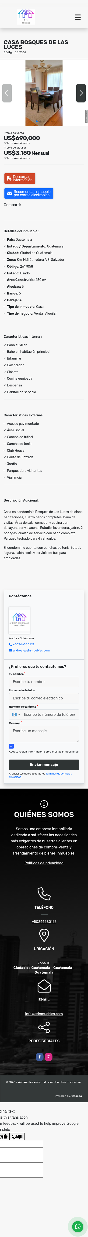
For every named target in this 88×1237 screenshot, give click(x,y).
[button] (37, 121)
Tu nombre (17, 674)
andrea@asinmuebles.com (31, 650)
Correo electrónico (23, 690)
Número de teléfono (23, 707)
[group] (44, 93)
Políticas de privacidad (44, 863)
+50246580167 (23, 644)
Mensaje (15, 723)
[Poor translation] (17, 1136)
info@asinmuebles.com (44, 1014)
